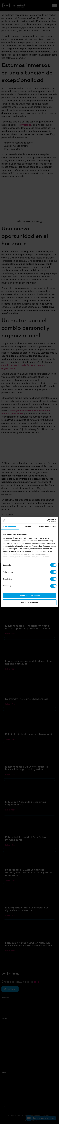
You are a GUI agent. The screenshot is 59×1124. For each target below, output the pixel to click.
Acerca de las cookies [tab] (47, 526)
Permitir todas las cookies (29, 596)
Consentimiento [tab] (9, 526)
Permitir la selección (29, 602)
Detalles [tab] (28, 526)
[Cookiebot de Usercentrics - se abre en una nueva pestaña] (46, 520)
